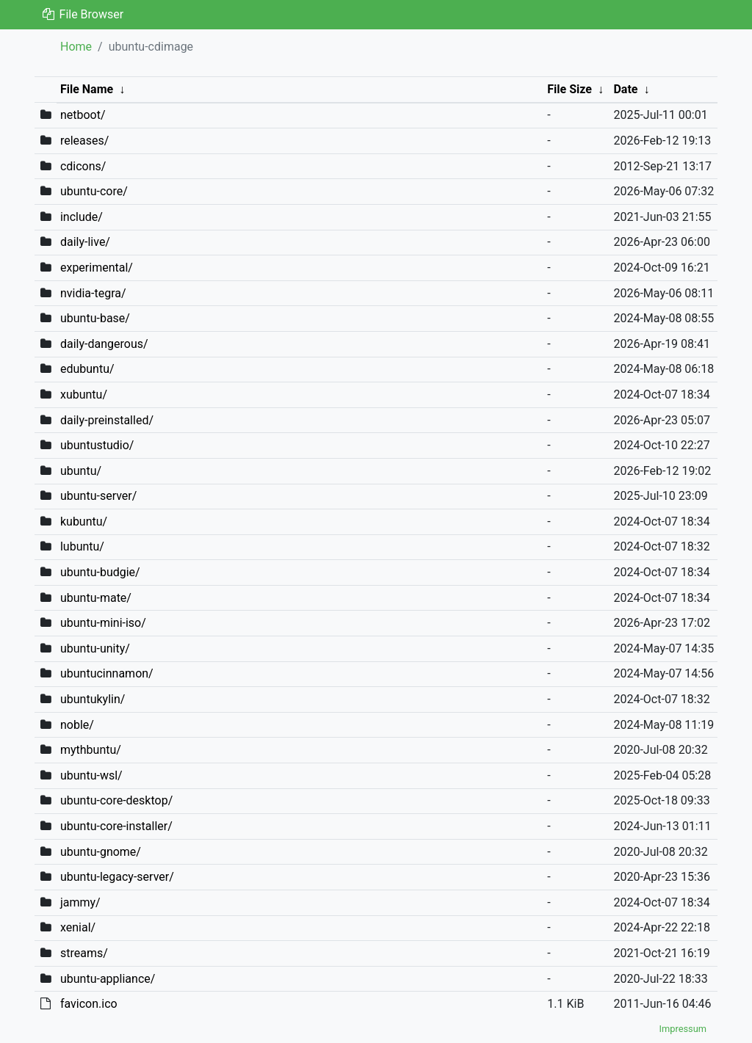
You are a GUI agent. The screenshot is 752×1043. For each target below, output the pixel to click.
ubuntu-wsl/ (91, 775)
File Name (86, 89)
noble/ (77, 725)
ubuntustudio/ (97, 445)
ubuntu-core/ (94, 191)
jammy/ (80, 902)
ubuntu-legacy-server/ (117, 877)
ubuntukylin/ (92, 699)
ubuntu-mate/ (95, 598)
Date (625, 89)
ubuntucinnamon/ (106, 673)
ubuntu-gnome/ (100, 852)
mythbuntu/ (90, 750)
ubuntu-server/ (98, 496)
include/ (81, 217)
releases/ (84, 141)
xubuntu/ (83, 394)
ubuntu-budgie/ (100, 572)
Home (76, 47)
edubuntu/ (87, 369)
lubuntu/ (82, 546)
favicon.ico (89, 1004)
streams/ (84, 953)
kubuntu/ (83, 521)
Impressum (682, 1028)
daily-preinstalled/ (106, 420)
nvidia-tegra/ (93, 293)
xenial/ (77, 927)
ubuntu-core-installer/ (116, 826)
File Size (569, 89)
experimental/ (96, 268)
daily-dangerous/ (104, 344)
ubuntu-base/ (95, 318)
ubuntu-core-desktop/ (116, 800)
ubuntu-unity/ (95, 648)
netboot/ (83, 115)
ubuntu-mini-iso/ (103, 623)
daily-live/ (85, 242)
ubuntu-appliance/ (107, 979)
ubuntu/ (80, 471)
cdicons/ (83, 166)
